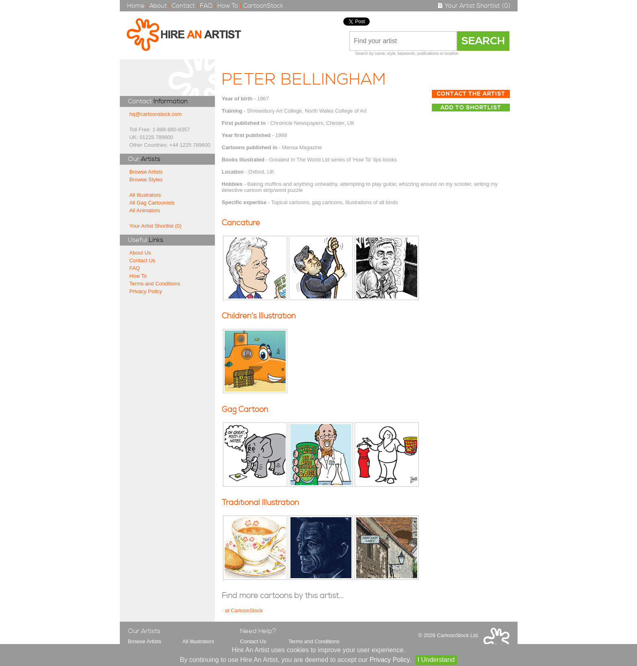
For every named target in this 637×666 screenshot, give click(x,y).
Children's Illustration (259, 316)
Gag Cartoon (245, 410)
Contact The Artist (471, 94)
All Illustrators (145, 195)
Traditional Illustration (260, 503)
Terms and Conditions (154, 284)
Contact (183, 6)
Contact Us (142, 260)
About (158, 6)
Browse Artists (145, 172)
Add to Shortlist (470, 107)
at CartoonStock (244, 610)
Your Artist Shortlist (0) (473, 6)
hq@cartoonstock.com (155, 114)
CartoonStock (263, 6)
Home (136, 6)
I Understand (436, 659)
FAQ (206, 6)
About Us (140, 253)
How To (227, 6)
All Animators (144, 210)
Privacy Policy (145, 291)
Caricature (241, 223)
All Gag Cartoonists (152, 203)
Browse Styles (145, 179)
